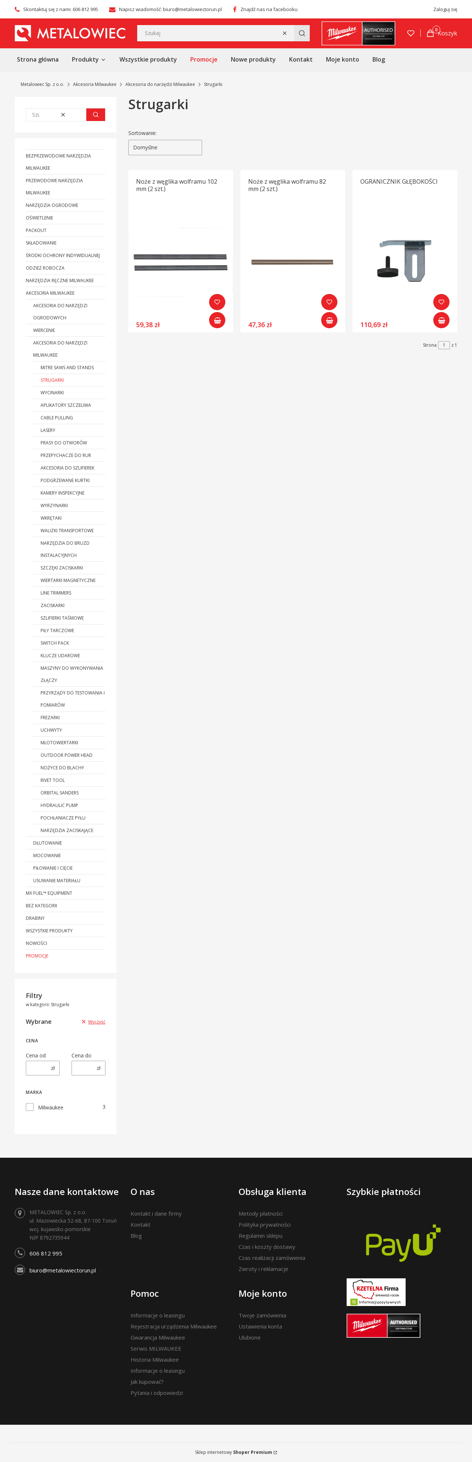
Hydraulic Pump (59, 805)
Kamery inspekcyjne (62, 493)
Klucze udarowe (60, 655)
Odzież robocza (45, 268)
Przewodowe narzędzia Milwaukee (54, 186)
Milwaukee (50, 1107)
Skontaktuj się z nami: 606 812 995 (60, 9)
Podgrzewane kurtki (65, 480)
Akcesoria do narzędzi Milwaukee (160, 84)
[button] (302, 33)
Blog (136, 1235)
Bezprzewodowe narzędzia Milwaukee (58, 162)
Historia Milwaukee (155, 1359)
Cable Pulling (57, 418)
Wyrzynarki (54, 505)
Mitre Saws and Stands (67, 367)
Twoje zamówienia (262, 1315)
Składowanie (41, 243)
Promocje (37, 956)
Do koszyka (217, 320)
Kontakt (140, 1224)
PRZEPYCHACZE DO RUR (66, 455)
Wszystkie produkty (49, 931)
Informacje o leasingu (158, 1315)
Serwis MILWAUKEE (156, 1348)
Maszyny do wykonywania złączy (72, 674)
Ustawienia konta (260, 1326)
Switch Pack (55, 643)
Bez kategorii (41, 906)
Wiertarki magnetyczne (68, 580)
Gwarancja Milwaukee (158, 1337)
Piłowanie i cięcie (53, 868)
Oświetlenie (39, 218)
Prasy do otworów (64, 443)
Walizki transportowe (67, 530)
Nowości (36, 943)
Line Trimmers (56, 593)
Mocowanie (47, 855)
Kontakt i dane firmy (156, 1213)
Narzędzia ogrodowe (52, 205)
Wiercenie (44, 330)
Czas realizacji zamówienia (272, 1257)
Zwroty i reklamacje (263, 1268)
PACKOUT (36, 230)
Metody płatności (260, 1213)
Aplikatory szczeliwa (66, 405)
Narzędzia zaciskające (67, 830)
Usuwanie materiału (56, 880)
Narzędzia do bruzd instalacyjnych (65, 549)
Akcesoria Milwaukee (95, 84)
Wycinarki (52, 392)
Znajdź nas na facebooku (269, 9)
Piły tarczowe (57, 630)
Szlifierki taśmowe (62, 618)
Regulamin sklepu (260, 1235)
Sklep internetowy (233, 1452)
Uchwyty (51, 730)
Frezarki (50, 717)
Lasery (48, 430)
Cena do (81, 1055)
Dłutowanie (47, 843)
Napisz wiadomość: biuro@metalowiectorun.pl (170, 9)
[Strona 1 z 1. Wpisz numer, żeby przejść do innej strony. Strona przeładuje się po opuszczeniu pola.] (444, 345)
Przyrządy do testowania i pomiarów (73, 699)
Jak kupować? (147, 1381)
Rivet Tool (53, 780)
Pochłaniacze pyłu (63, 818)
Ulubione (250, 1337)
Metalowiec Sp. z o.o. (42, 84)
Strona (430, 345)
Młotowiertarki (59, 742)
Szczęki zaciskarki (62, 568)
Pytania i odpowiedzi (157, 1392)
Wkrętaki (51, 518)
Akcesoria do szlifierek (67, 468)
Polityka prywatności (265, 1224)
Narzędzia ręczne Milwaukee (60, 280)
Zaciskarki (53, 605)
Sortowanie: (142, 132)
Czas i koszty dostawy (267, 1246)
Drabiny (35, 918)
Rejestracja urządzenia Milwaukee (174, 1326)
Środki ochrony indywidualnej (63, 255)
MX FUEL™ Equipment (49, 893)
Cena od (36, 1055)
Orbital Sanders (60, 793)
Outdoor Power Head (67, 755)
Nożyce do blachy (62, 768)
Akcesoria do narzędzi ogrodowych (60, 311)
